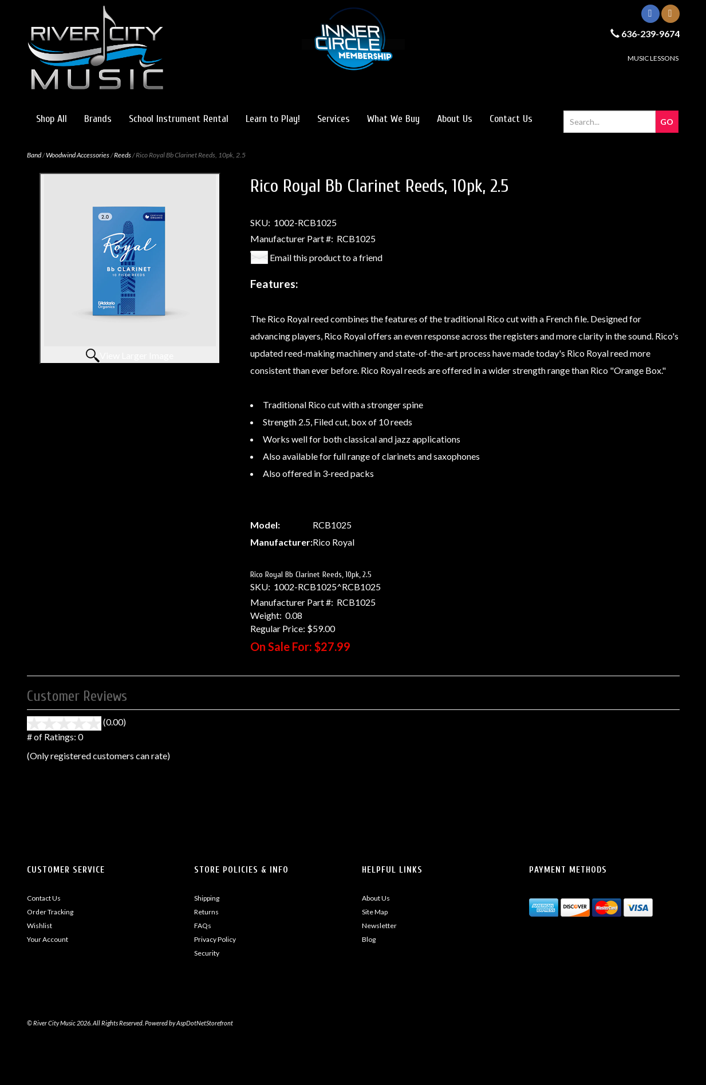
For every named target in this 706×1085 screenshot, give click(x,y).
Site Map (375, 912)
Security (206, 953)
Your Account (47, 939)
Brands (98, 119)
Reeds (122, 155)
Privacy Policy (215, 939)
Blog (369, 939)
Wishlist (39, 925)
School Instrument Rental (178, 119)
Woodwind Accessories (77, 155)
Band (34, 155)
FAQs (202, 925)
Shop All (51, 119)
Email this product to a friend (326, 257)
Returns (206, 912)
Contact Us (511, 119)
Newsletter (379, 925)
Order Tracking (50, 912)
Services (333, 119)
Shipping (206, 898)
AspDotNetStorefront (204, 1023)
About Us (454, 119)
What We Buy (393, 119)
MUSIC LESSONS (653, 58)
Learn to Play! (273, 119)
